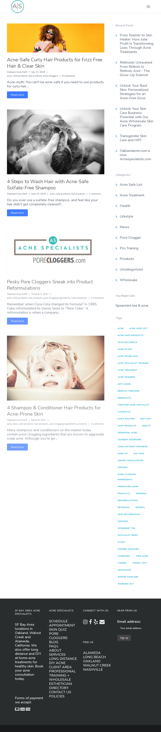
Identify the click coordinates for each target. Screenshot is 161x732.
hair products (35, 75)
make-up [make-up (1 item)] (123, 453)
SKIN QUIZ (58, 629)
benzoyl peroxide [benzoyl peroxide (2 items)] (129, 391)
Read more (17, 95)
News (124, 227)
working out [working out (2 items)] (126, 584)
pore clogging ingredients (56, 298)
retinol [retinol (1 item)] (140, 507)
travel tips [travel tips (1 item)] (139, 563)
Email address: (129, 621)
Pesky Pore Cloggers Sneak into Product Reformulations (50, 285)
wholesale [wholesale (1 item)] (124, 570)
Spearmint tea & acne (132, 305)
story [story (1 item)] (121, 542)
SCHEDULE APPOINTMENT (62, 623)
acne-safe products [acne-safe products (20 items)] (131, 335)
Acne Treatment (132, 195)
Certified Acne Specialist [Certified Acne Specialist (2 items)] (133, 405)
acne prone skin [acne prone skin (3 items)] (128, 356)
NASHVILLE (93, 669)
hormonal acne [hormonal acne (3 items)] (127, 432)
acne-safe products (17, 75)
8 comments (68, 75)
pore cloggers (50, 75)
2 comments (97, 424)
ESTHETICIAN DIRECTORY (60, 685)
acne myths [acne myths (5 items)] (125, 349)
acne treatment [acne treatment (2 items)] (127, 370)
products (82, 424)
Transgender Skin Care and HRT (133, 138)
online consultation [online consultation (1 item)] (130, 460)
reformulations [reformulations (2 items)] (128, 500)
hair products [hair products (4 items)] (127, 425)
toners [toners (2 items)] (122, 563)
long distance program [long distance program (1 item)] (133, 446)
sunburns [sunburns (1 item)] (124, 556)
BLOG (53, 642)
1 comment (95, 193)
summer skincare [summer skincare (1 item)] (128, 549)
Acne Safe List (131, 184)
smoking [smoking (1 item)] (123, 521)
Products (127, 258)
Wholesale (128, 280)
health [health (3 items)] (146, 425)
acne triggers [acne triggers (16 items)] (126, 377)
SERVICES (57, 654)
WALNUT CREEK (97, 665)
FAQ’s (53, 646)
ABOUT (55, 650)
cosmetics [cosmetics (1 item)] (124, 412)
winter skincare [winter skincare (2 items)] (128, 577)
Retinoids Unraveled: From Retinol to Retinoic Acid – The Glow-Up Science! (136, 68)
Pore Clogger (130, 237)
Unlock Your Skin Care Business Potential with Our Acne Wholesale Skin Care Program (136, 117)
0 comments (97, 298)
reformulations (79, 298)
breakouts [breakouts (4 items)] (124, 398)
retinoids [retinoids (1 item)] (124, 507)
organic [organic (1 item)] (123, 467)
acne (9, 424)
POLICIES (57, 696)
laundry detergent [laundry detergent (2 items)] (130, 439)
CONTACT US (60, 692)
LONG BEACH (94, 657)
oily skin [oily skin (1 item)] (139, 453)
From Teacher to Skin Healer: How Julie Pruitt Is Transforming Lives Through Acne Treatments (136, 43)
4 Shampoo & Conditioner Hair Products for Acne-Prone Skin (54, 410)
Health (125, 205)
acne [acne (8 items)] (121, 328)
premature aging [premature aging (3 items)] (128, 486)
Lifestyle (126, 216)
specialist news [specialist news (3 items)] (128, 535)
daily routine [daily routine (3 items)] (126, 419)
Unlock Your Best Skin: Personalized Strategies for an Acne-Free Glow (134, 91)
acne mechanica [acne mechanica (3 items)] (127, 342)
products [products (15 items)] (124, 493)
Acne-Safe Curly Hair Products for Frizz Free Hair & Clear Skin (54, 62)
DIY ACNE (57, 663)
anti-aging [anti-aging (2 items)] (124, 384)
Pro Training (129, 248)
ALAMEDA (92, 653)
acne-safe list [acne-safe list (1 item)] (138, 328)
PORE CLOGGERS (58, 635)
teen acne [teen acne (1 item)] (142, 556)
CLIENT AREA (60, 667)
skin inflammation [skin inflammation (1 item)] (129, 514)
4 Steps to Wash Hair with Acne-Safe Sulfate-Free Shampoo (47, 184)
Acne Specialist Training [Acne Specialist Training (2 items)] (133, 363)
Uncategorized (131, 269)
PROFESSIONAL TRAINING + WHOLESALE (62, 675)
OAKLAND (91, 661)
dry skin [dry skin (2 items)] (145, 419)
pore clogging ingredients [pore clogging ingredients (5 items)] (127, 477)
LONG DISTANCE (63, 658)
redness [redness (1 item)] (141, 493)
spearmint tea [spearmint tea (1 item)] (126, 528)
